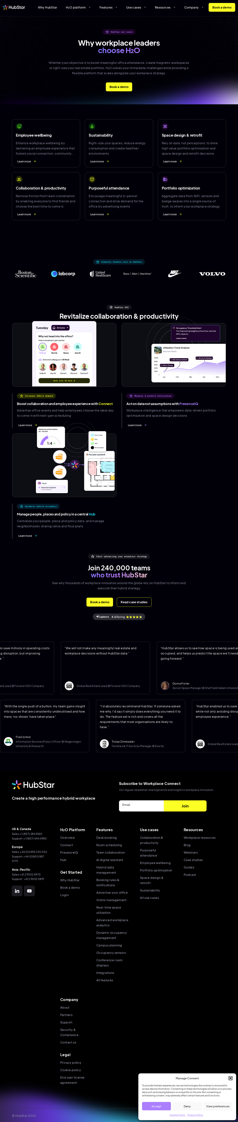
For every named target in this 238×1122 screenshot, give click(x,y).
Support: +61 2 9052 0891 (28, 879)
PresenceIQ (69, 852)
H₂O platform (78, 7)
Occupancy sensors (111, 953)
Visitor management (111, 900)
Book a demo (221, 7)
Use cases (136, 7)
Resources (165, 7)
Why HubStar (47, 7)
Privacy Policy (195, 1115)
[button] (230, 1078)
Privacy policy (70, 1062)
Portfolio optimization (156, 870)
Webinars (191, 852)
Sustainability (150, 890)
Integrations (105, 973)
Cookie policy (70, 1070)
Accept (156, 1106)
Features (108, 7)
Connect (66, 845)
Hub (63, 860)
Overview (67, 838)
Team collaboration (110, 852)
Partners (66, 1015)
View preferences (218, 1106)
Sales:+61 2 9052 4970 (26, 874)
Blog (187, 845)
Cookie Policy (177, 1115)
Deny (187, 1106)
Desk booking (106, 838)
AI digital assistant (109, 860)
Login (64, 895)
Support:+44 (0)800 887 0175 (28, 859)
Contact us (68, 1042)
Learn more (26, 161)
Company (194, 7)
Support (66, 1022)
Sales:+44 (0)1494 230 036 (29, 851)
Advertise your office (112, 892)
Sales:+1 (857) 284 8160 (27, 833)
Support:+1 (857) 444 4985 (29, 838)
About (64, 1007)
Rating (119, 617)
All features (104, 980)
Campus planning (109, 945)
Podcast (190, 875)
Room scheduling (109, 845)
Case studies (193, 860)
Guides (189, 867)
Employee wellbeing (155, 863)
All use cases (149, 898)
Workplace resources (200, 838)
